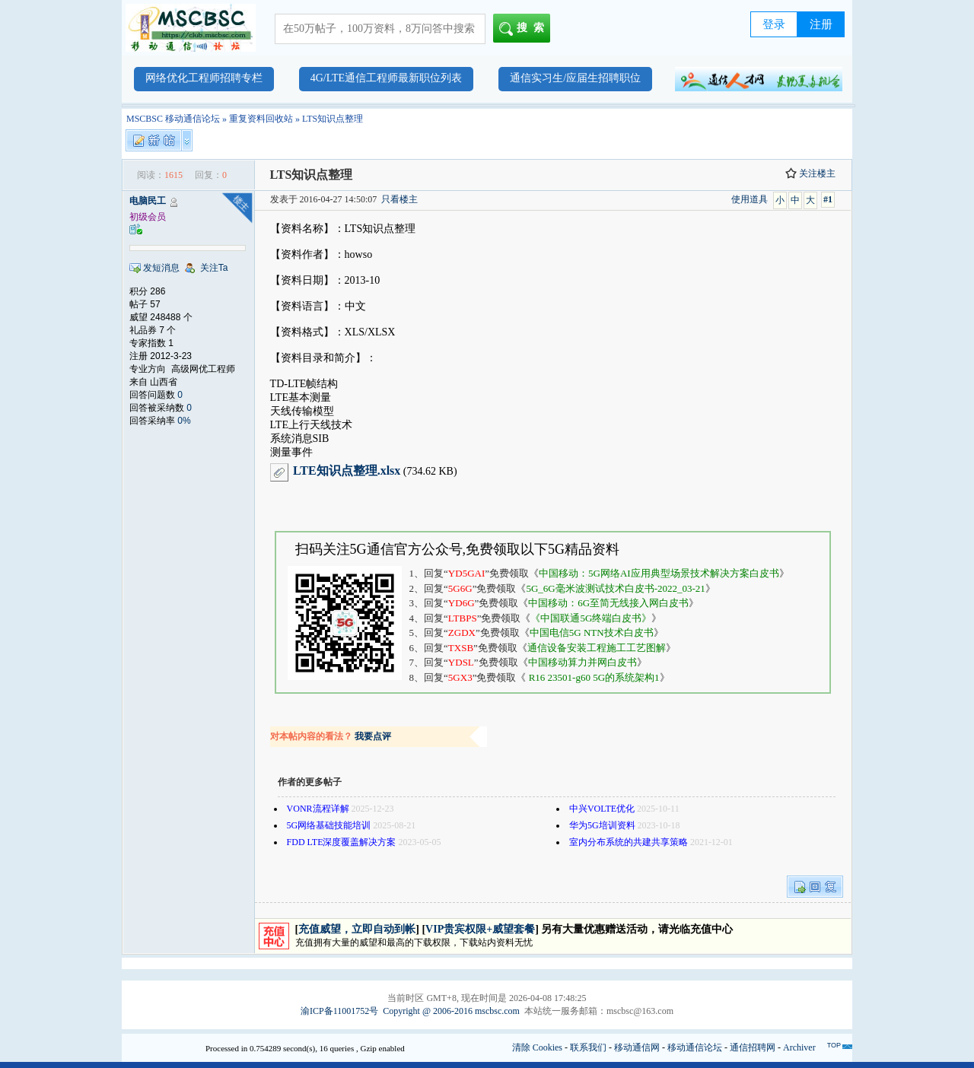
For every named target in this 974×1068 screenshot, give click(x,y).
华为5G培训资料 (602, 825)
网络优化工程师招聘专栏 (204, 78)
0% (183, 420)
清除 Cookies (537, 1047)
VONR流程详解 (318, 808)
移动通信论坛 (694, 1047)
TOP (834, 1045)
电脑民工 (147, 200)
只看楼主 (399, 199)
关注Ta (214, 267)
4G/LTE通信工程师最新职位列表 (386, 78)
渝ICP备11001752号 (339, 1011)
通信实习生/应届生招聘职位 (575, 78)
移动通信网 (637, 1047)
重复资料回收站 (261, 118)
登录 (773, 24)
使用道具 (749, 199)
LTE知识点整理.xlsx (346, 470)
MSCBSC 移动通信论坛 (173, 118)
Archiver (799, 1047)
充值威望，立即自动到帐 (356, 929)
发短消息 (161, 267)
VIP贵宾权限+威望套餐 (480, 929)
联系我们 (588, 1047)
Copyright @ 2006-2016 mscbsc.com (451, 1011)
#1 (827, 199)
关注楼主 (810, 173)
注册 (821, 24)
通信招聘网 (752, 1047)
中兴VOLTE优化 (602, 808)
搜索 (524, 29)
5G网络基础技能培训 (329, 825)
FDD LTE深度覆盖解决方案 (341, 842)
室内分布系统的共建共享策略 (628, 842)
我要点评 (373, 736)
